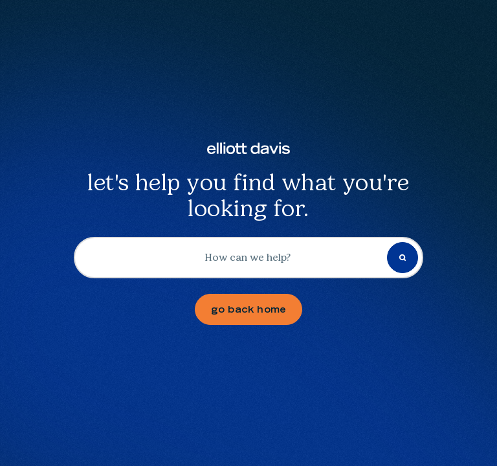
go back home (249, 309)
